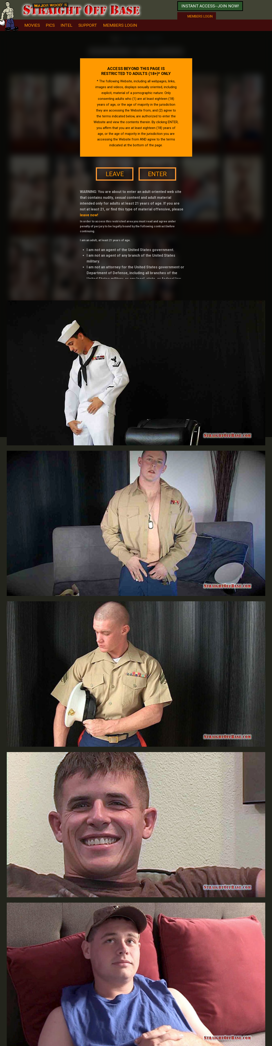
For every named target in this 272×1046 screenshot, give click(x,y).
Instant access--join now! (210, 6)
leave (115, 174)
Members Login (120, 25)
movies (32, 25)
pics (50, 25)
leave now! (89, 215)
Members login (200, 16)
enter (157, 174)
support (87, 25)
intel (66, 25)
